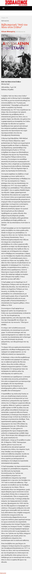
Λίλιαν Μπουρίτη (8, 31)
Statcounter (3, 573)
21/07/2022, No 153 (20, 31)
